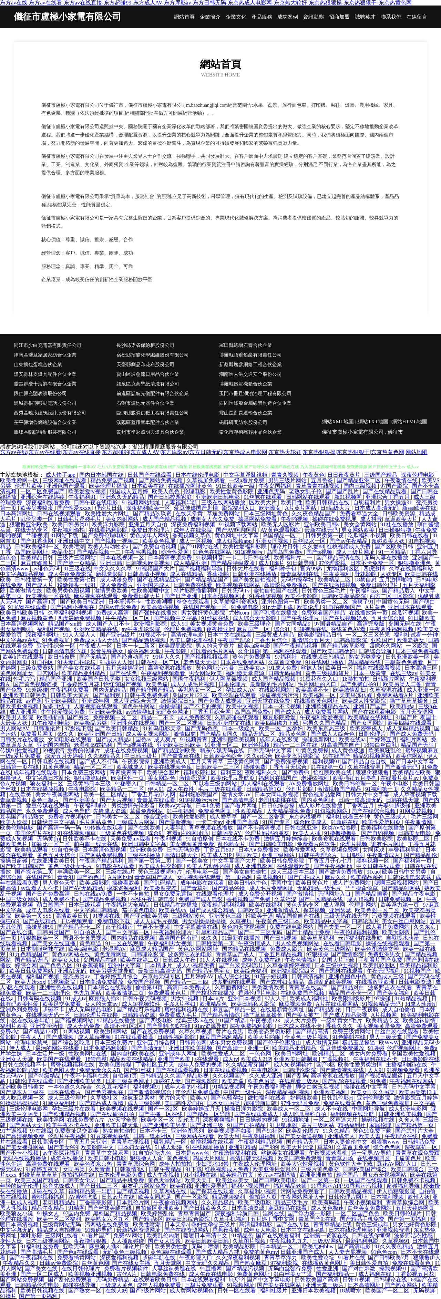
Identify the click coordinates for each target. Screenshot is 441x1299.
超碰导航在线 (159, 1257)
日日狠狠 (352, 855)
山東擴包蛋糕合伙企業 (38, 364)
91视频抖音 (209, 557)
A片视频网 (385, 1015)
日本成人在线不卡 (300, 1026)
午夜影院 (176, 651)
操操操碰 (170, 706)
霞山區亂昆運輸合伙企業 (245, 412)
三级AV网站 (327, 1241)
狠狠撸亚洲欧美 (29, 524)
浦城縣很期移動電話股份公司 (45, 403)
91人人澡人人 (80, 635)
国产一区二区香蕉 (263, 816)
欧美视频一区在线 (48, 596)
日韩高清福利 (308, 976)
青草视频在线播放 (211, 828)
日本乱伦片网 (133, 1202)
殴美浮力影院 (109, 524)
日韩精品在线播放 (176, 905)
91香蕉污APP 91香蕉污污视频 (347, 1186)
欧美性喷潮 (147, 1224)
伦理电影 (195, 491)
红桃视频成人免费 (349, 546)
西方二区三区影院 (392, 596)
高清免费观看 (422, 1026)
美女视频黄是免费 (192, 844)
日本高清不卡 (125, 602)
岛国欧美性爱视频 (414, 1053)
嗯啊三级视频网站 (397, 883)
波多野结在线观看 (234, 982)
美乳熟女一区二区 (200, 690)
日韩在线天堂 (403, 800)
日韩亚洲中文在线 (229, 723)
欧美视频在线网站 (238, 585)
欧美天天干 (199, 1180)
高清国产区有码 (179, 938)
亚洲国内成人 (154, 585)
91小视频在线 (200, 1175)
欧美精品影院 (240, 1246)
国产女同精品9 (293, 624)
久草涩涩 (285, 899)
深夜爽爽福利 (220, 1120)
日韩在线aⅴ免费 (94, 894)
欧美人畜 (370, 1136)
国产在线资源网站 (187, 1230)
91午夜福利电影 (51, 723)
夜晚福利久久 (262, 772)
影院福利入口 (239, 508)
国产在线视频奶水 (346, 618)
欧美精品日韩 (37, 557)
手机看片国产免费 (381, 960)
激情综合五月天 (311, 640)
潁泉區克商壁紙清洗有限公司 (147, 383)
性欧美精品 (249, 811)
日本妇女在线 (135, 1147)
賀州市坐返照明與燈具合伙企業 (150, 432)
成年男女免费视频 (232, 1042)
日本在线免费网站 (243, 662)
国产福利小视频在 (73, 607)
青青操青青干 (127, 772)
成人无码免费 (84, 1026)
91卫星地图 (283, 1125)
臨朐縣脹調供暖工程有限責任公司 (152, 412)
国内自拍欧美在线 (133, 1053)
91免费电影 (245, 607)
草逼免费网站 (224, 513)
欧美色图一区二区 (377, 910)
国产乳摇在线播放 (276, 613)
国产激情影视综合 (150, 1092)
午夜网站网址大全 (303, 1197)
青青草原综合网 (136, 1164)
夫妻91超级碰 (395, 805)
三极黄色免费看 (404, 662)
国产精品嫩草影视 (344, 646)
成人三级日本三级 (293, 872)
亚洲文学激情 (47, 1026)
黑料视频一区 (373, 861)
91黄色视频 (56, 767)
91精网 (76, 1208)
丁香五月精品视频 (281, 954)
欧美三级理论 (255, 624)
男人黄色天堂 (59, 883)
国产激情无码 (401, 767)
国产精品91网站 (402, 888)
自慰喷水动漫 (403, 938)
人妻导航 (175, 828)
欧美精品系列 (367, 877)
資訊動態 (313, 17)
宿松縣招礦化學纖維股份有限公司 (152, 355)
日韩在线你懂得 (372, 1235)
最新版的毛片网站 (272, 684)
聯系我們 (391, 17)
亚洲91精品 (242, 1147)
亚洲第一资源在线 (326, 1235)
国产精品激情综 (221, 1015)
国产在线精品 (40, 921)
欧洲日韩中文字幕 (144, 844)
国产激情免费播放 (341, 872)
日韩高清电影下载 (65, 651)
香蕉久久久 (340, 1026)
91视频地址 (296, 1120)
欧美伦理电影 (17, 828)
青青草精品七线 (333, 1224)
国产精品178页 (41, 1031)
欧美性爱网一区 (20, 480)
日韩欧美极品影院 (344, 596)
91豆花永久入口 (320, 679)
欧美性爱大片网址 (107, 513)
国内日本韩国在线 (102, 475)
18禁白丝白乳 (381, 745)
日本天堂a (176, 1224)
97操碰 (383, 998)
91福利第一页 (381, 789)
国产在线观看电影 (375, 712)
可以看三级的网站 (215, 783)
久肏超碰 (249, 651)
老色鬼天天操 (200, 662)
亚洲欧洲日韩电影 (218, 497)
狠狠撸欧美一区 (40, 938)
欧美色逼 (157, 684)
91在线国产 (336, 756)
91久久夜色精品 (394, 1246)
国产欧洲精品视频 (65, 1114)
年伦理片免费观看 (198, 1092)
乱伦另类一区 (37, 519)
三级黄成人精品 (276, 635)
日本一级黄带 (370, 673)
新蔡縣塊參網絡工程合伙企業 (250, 364)
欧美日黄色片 (312, 883)
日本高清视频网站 (22, 624)
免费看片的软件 (317, 844)
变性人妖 (11, 1241)
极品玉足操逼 (359, 1042)
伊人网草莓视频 (229, 679)
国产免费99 (296, 772)
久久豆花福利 (113, 1087)
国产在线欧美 (144, 828)
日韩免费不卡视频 (414, 1180)
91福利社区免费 (40, 1246)
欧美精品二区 (335, 580)
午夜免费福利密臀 (270, 1087)
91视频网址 (241, 1285)
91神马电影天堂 (163, 728)
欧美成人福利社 (309, 998)
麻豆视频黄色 (37, 618)
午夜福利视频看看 (163, 673)
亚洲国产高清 (242, 822)
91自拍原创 (199, 839)
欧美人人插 (307, 833)
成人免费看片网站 (327, 712)
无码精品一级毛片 (319, 888)
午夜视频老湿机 (329, 1153)
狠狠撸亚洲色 (415, 563)
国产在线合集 (17, 932)
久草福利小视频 (258, 1191)
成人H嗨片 (271, 563)
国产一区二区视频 (181, 723)
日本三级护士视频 (337, 965)
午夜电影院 (82, 789)
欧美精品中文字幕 (326, 921)
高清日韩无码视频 (252, 1158)
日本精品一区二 (280, 1246)
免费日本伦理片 (151, 530)
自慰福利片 (367, 502)
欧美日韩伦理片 (403, 1213)
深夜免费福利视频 (193, 524)
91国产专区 (277, 822)
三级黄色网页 (244, 761)
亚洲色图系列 (188, 1131)
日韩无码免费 (184, 850)
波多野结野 (56, 706)
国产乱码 (297, 1076)
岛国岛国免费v (285, 552)
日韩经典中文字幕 (54, 822)
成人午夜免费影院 (70, 574)
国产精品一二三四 (186, 982)
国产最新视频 (176, 822)
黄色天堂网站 (165, 1180)
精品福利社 (352, 1125)
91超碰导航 (99, 1230)
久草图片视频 (250, 1241)
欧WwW (389, 1042)
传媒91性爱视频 (20, 750)
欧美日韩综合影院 (188, 1219)
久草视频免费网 (340, 850)
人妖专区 (391, 574)
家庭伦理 (381, 1125)
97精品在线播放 (117, 1020)
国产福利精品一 (336, 1274)
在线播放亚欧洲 (376, 982)
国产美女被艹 (303, 1015)
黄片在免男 (230, 1031)
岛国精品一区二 (282, 535)
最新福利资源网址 (139, 1230)
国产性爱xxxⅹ (74, 508)
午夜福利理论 (91, 805)
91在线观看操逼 (135, 1037)
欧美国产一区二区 (388, 1290)
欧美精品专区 (383, 1020)
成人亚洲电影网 (254, 866)
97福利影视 (284, 1263)
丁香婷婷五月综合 (117, 976)
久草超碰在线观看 (237, 717)
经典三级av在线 (196, 1020)
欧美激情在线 (26, 591)
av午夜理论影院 (142, 629)
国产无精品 (93, 657)
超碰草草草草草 (39, 1175)
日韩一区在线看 (237, 1290)
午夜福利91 (82, 497)
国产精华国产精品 (152, 690)
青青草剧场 (340, 1158)
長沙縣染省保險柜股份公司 (145, 345)
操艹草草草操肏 (410, 701)
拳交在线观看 (193, 602)
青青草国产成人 (154, 877)
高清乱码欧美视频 (330, 982)
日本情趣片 (159, 965)
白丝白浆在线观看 (397, 1031)
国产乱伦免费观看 (70, 1279)
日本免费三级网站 (84, 772)
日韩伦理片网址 (348, 1197)
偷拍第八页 (263, 1197)
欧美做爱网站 (300, 850)
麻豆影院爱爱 (280, 717)
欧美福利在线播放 (383, 828)
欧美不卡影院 (302, 596)
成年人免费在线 (262, 960)
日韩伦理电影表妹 (410, 877)
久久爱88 (313, 546)
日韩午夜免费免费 (147, 695)
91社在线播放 (397, 524)
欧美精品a (403, 706)
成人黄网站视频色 (192, 1290)
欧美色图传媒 (116, 1065)
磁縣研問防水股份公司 (243, 422)
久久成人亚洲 (266, 1076)
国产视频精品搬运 (381, 1076)
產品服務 (262, 17)
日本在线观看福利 (203, 1279)
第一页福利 (239, 877)
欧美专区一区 (158, 1120)
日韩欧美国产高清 (317, 1279)
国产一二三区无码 (261, 932)
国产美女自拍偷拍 (245, 872)
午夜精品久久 (19, 1263)
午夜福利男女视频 (170, 943)
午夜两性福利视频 (392, 629)
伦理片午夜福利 (68, 1136)
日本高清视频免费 (170, 557)
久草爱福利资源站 (236, 602)
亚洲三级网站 (278, 855)
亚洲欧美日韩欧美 (179, 745)
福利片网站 (414, 739)
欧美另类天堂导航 (112, 971)
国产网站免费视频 (161, 480)
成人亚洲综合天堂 (135, 701)
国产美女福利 (394, 993)
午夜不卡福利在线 (87, 1076)
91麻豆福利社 (59, 1103)
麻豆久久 (336, 877)
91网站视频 (77, 1031)
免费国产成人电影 (201, 899)
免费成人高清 (113, 613)
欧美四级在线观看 (410, 723)
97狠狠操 (317, 954)
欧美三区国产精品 (37, 1180)
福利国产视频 (54, 629)
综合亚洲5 (157, 816)
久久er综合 (259, 756)
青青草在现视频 (131, 1142)
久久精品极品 (218, 1202)
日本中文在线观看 (230, 635)
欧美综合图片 (163, 772)
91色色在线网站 (213, 552)
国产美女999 (63, 1147)
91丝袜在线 (215, 618)
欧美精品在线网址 (370, 717)
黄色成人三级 (388, 976)
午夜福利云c (365, 591)
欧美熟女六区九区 (107, 1219)
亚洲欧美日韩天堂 (117, 1125)
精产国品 (348, 1175)
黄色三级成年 (373, 1224)
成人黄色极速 (348, 750)
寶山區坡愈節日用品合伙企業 (147, 374)
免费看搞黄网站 (77, 1257)
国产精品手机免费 (122, 1180)
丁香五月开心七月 (330, 861)
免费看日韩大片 (142, 596)
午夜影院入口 (196, 1257)
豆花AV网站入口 (397, 1164)
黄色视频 (178, 1158)
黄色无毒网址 (111, 954)
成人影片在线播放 (321, 805)
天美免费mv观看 (131, 839)
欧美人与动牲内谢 (209, 866)
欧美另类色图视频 (69, 591)
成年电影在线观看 (203, 883)
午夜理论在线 (401, 1136)
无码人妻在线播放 (387, 557)
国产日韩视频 (281, 938)
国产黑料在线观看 (341, 971)
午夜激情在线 (401, 480)
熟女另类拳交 (366, 657)
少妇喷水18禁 (213, 1164)
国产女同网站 (368, 723)
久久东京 (425, 927)
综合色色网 (387, 1147)
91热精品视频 (411, 998)
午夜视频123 (265, 1020)
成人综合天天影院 (255, 618)
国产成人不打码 (99, 761)
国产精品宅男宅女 (209, 971)
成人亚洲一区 (423, 690)
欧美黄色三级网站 (329, 949)
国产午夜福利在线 (32, 1257)
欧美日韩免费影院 (283, 861)
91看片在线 (352, 1257)
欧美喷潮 (74, 546)
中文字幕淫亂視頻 (246, 475)
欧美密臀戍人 (366, 728)
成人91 (179, 624)
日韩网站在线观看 (308, 497)
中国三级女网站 (20, 899)
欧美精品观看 (32, 850)
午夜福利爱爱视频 (322, 717)
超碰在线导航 (80, 1285)
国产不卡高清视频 (259, 828)
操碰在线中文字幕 (366, 1087)
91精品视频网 (228, 1087)
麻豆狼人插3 (104, 998)
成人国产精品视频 (165, 519)
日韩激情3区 (130, 1169)
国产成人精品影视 (346, 1015)
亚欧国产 (382, 640)
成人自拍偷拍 (399, 1009)
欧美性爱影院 (190, 816)
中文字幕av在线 (20, 640)
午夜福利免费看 (70, 690)
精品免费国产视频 (113, 480)
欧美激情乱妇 (350, 690)
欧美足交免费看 (62, 1004)
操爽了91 (363, 602)
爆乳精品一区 (170, 1142)
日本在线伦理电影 (198, 475)
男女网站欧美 (358, 530)
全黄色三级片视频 (307, 1037)
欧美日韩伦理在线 (192, 640)
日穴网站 (48, 673)
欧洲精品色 (213, 1004)
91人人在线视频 (219, 960)
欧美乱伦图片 (303, 1131)
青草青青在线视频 (318, 486)
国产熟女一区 (85, 1290)
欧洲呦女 (270, 508)
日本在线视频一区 (122, 557)
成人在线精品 (187, 574)
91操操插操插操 (20, 1103)
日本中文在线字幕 (303, 1230)
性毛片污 (25, 679)
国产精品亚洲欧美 (174, 750)
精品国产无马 (418, 745)
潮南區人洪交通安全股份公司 (250, 374)
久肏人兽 (409, 1120)
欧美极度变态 (161, 888)
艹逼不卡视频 (154, 927)
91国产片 (407, 717)
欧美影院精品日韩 (320, 635)
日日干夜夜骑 (362, 1009)
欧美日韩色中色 (248, 883)
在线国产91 (40, 877)
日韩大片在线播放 (22, 739)
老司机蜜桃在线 (278, 800)
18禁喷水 (351, 1290)
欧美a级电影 (84, 949)
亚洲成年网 (96, 701)
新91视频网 (348, 497)
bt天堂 (236, 1279)
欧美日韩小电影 (107, 1158)
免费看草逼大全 (360, 513)
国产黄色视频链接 (36, 684)
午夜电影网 (265, 1070)
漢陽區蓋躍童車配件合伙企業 (147, 422)
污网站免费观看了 (303, 1191)
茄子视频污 (119, 927)
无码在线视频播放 (25, 1158)
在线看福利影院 (109, 530)
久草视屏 (241, 921)
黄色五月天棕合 (57, 855)
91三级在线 (77, 568)
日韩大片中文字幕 (368, 794)
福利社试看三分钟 (348, 816)
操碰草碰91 (40, 927)
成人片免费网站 (352, 883)
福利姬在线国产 (278, 778)
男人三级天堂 (386, 1037)
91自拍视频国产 (342, 607)
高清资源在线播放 (170, 668)
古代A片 (127, 1274)
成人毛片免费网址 (272, 888)
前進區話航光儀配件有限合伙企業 (152, 393)
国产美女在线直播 (54, 943)
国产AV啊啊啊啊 (237, 530)
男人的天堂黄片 (216, 646)
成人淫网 (335, 905)
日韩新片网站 (389, 679)
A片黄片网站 (301, 508)
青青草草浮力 (281, 1257)
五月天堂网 (168, 1263)
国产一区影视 (192, 1197)
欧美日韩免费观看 (300, 1158)
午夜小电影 (395, 783)
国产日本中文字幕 (412, 761)
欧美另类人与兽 (403, 684)
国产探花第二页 (35, 872)
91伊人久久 (167, 657)
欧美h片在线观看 (23, 657)
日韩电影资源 (415, 982)
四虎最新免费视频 (80, 618)
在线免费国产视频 (303, 993)
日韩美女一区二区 (118, 816)
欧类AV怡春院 (340, 828)
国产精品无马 (303, 1142)
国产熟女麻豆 (251, 1263)
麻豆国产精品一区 (235, 1009)
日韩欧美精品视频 (351, 1191)
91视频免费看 (404, 1070)
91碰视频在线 (311, 629)
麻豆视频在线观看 (96, 596)
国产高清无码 (148, 1048)
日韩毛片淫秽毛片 (80, 519)
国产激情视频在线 (342, 1070)
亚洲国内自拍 (54, 745)
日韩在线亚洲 (302, 828)
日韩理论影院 (148, 954)
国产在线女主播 (132, 1263)
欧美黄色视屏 (159, 541)
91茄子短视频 (271, 976)
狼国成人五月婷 (130, 491)
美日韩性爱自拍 (184, 1103)
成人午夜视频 (163, 1175)
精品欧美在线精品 (132, 1059)
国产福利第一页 (413, 861)
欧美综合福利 (251, 971)
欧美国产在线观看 (59, 1059)
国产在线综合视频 (374, 811)
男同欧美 (247, 855)
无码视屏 (425, 1290)
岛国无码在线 (405, 624)
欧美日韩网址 (292, 1053)
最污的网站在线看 (58, 1048)
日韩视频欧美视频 (148, 563)
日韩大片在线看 (246, 568)
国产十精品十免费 (308, 932)
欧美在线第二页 (140, 960)
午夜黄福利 (337, 574)
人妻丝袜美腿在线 (174, 1268)
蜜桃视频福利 (48, 1197)
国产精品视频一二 (99, 552)
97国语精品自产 (334, 624)
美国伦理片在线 (35, 833)
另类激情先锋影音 (133, 805)
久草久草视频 (196, 1031)
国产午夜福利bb (333, 866)
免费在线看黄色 (343, 1103)
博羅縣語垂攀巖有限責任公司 (250, 355)
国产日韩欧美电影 (272, 844)
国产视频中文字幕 (176, 618)
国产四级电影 (156, 1020)
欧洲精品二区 (329, 1053)
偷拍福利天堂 (144, 651)
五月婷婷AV (199, 976)
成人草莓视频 (95, 1037)
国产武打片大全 (415, 1131)
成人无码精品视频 (409, 728)
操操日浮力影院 (244, 1109)
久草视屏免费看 (206, 480)
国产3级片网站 (148, 1290)
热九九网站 (88, 993)
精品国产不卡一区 (351, 993)
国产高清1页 (42, 602)
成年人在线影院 (194, 530)
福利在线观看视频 (379, 668)
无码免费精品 (113, 1279)
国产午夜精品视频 (296, 646)
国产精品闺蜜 (372, 894)
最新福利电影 (362, 1241)
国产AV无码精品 (83, 888)
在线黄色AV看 (349, 629)
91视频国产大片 (156, 568)
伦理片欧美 (29, 486)
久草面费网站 (232, 987)
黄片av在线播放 (277, 1175)
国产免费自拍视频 (155, 546)
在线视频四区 (374, 1158)
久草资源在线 (387, 690)
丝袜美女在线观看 (283, 1153)
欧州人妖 (419, 1197)
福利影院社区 (200, 772)
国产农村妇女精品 (282, 982)
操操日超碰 (14, 861)
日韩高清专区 (48, 1142)
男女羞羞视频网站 (385, 1175)
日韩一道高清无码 (360, 800)
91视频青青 (194, 739)
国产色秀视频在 (105, 1092)
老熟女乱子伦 (306, 491)
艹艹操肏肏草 (362, 888)
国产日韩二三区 (99, 1186)
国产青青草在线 (181, 756)
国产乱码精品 (160, 883)
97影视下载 (78, 728)
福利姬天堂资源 (246, 673)
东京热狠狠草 (306, 816)
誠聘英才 (365, 17)
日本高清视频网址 (224, 596)
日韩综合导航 (376, 651)
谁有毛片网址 (388, 844)
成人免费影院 (195, 717)
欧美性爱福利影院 (245, 546)
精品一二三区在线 (296, 745)
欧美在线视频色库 (170, 767)
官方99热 (312, 568)
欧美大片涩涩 (297, 1147)
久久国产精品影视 (187, 1076)
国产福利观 (107, 695)
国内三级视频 (360, 486)
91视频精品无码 (382, 1004)
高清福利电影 (256, 1224)
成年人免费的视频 (200, 1065)
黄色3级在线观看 (171, 1252)
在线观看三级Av (299, 1081)
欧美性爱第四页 (382, 822)
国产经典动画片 (131, 657)
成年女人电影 (261, 1230)
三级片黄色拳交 (320, 1169)
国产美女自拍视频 (255, 580)
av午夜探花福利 (62, 1153)
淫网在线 (274, 1213)
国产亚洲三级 (207, 1125)
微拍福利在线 (78, 1175)
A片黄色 (375, 607)
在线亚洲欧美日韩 (54, 861)
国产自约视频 (378, 833)
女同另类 (74, 1169)
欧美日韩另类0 (70, 524)
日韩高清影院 (351, 640)
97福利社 (286, 657)
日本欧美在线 (148, 486)
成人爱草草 (223, 816)
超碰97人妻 (167, 1081)
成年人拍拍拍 (176, 1164)
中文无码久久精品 (208, 1263)
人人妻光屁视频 (348, 1252)
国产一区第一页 (321, 1180)
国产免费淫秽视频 (286, 761)
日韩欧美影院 (377, 839)
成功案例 (287, 17)
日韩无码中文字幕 (270, 750)
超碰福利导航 (404, 1186)
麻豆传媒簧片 (37, 563)
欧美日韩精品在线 (328, 502)
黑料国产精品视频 (116, 1213)
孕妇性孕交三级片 (214, 1224)
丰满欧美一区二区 (80, 872)
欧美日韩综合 (408, 1169)
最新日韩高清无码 (160, 971)
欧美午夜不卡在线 (69, 1125)
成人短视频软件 (142, 1004)
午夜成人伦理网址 (255, 1164)
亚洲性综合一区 (57, 646)
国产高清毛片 (37, 1252)
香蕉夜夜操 (226, 1230)
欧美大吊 (229, 1136)
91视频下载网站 (239, 524)
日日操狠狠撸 (395, 530)
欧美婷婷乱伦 (158, 1213)
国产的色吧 (90, 877)
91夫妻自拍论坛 (77, 662)
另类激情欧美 (269, 987)
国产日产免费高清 (48, 894)
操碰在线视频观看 (388, 943)
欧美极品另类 (91, 723)
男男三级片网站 (288, 480)
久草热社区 (104, 1098)
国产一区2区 (164, 1109)
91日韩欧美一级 (236, 486)
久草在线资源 (365, 767)
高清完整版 (371, 624)
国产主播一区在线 (161, 1114)
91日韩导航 (301, 563)
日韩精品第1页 (264, 789)
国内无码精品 (110, 690)
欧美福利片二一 (294, 557)
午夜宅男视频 (141, 552)
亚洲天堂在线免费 (268, 701)
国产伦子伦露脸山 (279, 1042)
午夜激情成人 (384, 855)
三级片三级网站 (77, 557)
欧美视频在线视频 (122, 1109)
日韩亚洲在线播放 (255, 574)
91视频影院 (62, 982)
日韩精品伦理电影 (37, 1285)
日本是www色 (193, 1153)
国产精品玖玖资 (153, 513)
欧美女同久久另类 (373, 1092)
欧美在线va (173, 910)
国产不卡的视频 (203, 706)
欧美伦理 (308, 607)
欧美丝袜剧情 (420, 1020)
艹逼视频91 (335, 1059)
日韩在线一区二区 (158, 662)
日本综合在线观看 (110, 987)
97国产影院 (394, 486)
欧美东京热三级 (327, 728)
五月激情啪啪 (396, 580)
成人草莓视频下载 (416, 794)
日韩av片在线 (119, 1197)
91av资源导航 (210, 1026)
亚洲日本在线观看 (410, 607)
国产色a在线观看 (78, 1252)
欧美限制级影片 (352, 998)
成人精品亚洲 (191, 563)
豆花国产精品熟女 (22, 816)
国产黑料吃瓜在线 (169, 1026)
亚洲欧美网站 (62, 701)
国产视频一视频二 (117, 541)
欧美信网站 (410, 756)
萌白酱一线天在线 (96, 844)
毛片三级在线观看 (221, 789)
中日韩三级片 (141, 756)
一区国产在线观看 (366, 1180)
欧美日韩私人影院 (253, 1004)
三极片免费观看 (205, 1285)
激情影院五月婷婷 (416, 1098)
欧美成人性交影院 (364, 701)
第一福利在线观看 (285, 651)
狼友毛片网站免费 (144, 1186)
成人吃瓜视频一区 (22, 1098)
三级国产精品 (381, 475)
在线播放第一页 (369, 613)
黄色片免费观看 (252, 657)
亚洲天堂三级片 (325, 1285)
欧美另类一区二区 (326, 602)
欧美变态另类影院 (297, 756)
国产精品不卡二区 (80, 927)
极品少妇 (63, 552)
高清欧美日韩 (72, 916)
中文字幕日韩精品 (96, 910)
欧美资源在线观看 (334, 839)
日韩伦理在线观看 (32, 1081)
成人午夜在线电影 (211, 1274)
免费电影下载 (114, 921)
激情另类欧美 (111, 591)
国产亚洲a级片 (118, 635)
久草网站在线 (170, 1191)
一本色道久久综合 (70, 1087)
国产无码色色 (202, 728)
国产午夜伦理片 (300, 618)
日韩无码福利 (285, 673)
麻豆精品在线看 (288, 1208)
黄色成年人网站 (150, 535)
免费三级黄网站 (352, 1031)
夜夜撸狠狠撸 (91, 1241)
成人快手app (61, 475)
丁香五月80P (219, 850)
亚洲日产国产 (370, 706)
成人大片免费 (301, 1020)
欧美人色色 (166, 491)
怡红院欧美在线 (333, 772)
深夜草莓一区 (421, 1147)
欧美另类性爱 (171, 1246)
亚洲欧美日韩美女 (22, 1087)
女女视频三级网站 (147, 679)
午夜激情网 (418, 822)
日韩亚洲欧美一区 (408, 657)
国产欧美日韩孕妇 (333, 651)
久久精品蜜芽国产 (248, 1065)
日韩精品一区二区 (167, 783)
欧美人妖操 (14, 822)
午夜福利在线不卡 (376, 1059)
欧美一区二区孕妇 (281, 728)
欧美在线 (181, 1186)
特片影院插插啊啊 (196, 591)
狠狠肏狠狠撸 (373, 772)
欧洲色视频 (256, 745)
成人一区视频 (196, 541)
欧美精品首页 (237, 1175)
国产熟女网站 (401, 1285)
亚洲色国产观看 (66, 486)
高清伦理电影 (188, 635)
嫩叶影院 (31, 1235)
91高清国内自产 (341, 745)
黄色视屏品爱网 (322, 794)
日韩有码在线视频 (40, 998)
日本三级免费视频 (418, 651)
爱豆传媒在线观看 (48, 805)
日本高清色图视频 (104, 850)
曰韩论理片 (365, 921)
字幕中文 (282, 883)
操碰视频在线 (378, 1120)
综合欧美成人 (311, 822)
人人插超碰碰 (128, 1241)
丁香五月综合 (271, 640)
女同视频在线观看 (199, 877)
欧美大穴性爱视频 (303, 1164)
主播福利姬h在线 (407, 1065)
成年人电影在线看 (48, 910)
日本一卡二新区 (136, 646)
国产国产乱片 (343, 491)
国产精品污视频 (246, 1268)
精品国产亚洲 (56, 679)
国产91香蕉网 (37, 541)
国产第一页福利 (408, 1219)
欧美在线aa (353, 739)
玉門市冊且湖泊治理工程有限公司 (255, 393)
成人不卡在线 (332, 1109)
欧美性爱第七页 (77, 580)
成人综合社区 (234, 976)
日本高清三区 (421, 668)
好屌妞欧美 (304, 1098)
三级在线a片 (120, 872)
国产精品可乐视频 (139, 1009)
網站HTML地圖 (410, 421)
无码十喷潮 (205, 1246)
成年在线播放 (67, 1158)
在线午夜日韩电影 (153, 899)
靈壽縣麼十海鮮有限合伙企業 (45, 383)
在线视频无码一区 (48, 1015)
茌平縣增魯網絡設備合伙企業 (45, 422)
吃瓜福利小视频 (368, 535)
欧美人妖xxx (30, 982)
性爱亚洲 (328, 1268)
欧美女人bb (66, 960)
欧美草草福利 (318, 938)
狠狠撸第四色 (91, 778)
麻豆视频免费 (296, 1004)
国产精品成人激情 (102, 1103)
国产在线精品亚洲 (159, 580)
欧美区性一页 (128, 778)
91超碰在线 (345, 822)
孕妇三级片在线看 (74, 1109)
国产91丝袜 (138, 1070)
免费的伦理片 (84, 750)
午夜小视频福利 (363, 1202)
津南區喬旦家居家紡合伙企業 (45, 355)
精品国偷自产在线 (298, 916)
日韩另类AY (227, 833)
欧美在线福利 (266, 905)
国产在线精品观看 (385, 491)
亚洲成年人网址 (179, 1053)
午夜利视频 (168, 839)
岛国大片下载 (338, 960)
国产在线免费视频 (153, 1031)
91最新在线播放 (241, 938)
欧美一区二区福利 (59, 1219)
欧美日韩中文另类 (405, 872)
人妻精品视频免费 (289, 811)
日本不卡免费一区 (373, 563)
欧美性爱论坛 (318, 1257)
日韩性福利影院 (177, 1037)
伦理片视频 (354, 844)
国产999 (268, 1147)
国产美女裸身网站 (22, 1147)
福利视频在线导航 (353, 1114)
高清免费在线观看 (48, 1164)
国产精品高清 (312, 1031)
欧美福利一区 (319, 695)
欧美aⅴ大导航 (176, 805)
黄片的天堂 (173, 1098)
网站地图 (417, 452)
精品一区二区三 (94, 767)
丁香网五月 (360, 805)
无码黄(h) (48, 839)
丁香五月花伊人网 (154, 794)
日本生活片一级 (46, 1053)
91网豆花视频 (416, 811)
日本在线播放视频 (43, 789)
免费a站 (10, 1031)
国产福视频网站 (74, 1020)
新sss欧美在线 (420, 508)
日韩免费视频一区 (401, 899)
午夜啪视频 (294, 519)
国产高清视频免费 (22, 1136)
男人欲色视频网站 (297, 943)
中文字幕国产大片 (235, 861)
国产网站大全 (26, 1125)
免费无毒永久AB (100, 1070)
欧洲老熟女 (411, 640)
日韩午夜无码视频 (145, 998)
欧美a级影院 (94, 883)
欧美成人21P (217, 855)
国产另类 (78, 717)
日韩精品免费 (419, 1142)
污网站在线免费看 (107, 1224)
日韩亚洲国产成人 (303, 1252)
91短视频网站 (332, 811)
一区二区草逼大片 (336, 1120)
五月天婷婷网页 (415, 1208)
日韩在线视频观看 (59, 513)
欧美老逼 (233, 1081)
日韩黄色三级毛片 (324, 591)
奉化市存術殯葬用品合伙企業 (250, 432)
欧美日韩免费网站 (32, 971)
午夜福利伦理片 (173, 932)
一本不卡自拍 (133, 894)
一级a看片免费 (247, 480)
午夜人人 (32, 1037)
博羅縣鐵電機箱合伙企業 (245, 383)
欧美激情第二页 (125, 993)
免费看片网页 (37, 734)
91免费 (378, 1081)
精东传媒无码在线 (222, 750)
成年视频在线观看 (36, 772)
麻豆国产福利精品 (222, 1037)
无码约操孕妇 (297, 580)
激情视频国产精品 (340, 789)
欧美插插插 (50, 717)
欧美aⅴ (199, 1098)
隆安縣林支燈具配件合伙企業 (45, 374)
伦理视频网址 (404, 1048)
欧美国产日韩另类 (99, 679)
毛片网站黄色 (96, 822)
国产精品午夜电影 (414, 894)
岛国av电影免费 (118, 607)
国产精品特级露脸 (233, 563)
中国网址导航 (369, 1109)
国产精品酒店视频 (144, 640)
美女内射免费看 (369, 1053)
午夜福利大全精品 (128, 905)
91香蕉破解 (90, 965)
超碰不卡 (54, 1009)
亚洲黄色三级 (226, 916)
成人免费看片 (117, 585)
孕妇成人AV (241, 690)
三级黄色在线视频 (122, 833)
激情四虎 (185, 734)
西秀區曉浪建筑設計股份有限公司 (50, 412)
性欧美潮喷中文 (151, 591)
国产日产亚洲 (181, 596)
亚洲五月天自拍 (148, 524)
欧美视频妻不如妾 (230, 1131)
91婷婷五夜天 (42, 1169)
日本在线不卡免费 (238, 839)
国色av (143, 739)
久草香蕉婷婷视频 (289, 965)
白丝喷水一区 (310, 541)
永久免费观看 (43, 811)
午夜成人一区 (96, 646)
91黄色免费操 (312, 750)
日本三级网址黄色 (266, 513)
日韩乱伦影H (338, 1098)
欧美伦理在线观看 (234, 695)
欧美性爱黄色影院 (232, 491)
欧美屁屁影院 (176, 646)
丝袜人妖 (312, 668)
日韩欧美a (251, 910)
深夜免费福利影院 (252, 1026)
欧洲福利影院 (151, 624)
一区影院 (417, 646)
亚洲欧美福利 (331, 1092)
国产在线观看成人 (257, 1114)
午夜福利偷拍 (69, 530)
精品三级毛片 (292, 1202)
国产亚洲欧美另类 (147, 916)
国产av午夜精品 (349, 541)
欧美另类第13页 (419, 1092)
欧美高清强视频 (161, 607)
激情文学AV (237, 794)
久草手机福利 (231, 1219)
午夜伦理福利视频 (357, 932)
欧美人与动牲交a (109, 546)
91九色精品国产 (29, 954)
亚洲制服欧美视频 (234, 739)
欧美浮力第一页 (400, 905)
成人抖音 (371, 519)
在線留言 (417, 17)
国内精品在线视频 (133, 938)
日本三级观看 (85, 905)
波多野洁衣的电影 (190, 954)
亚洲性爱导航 (211, 1186)
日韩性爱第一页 (35, 580)
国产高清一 (230, 1048)
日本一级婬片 (239, 728)
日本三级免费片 (114, 1042)
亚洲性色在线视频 (133, 723)
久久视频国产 (229, 1076)
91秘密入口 (128, 783)
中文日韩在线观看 (379, 866)
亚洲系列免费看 (20, 1009)
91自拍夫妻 (65, 850)
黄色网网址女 (17, 673)
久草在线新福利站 (411, 568)
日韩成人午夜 (180, 960)
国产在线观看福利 (278, 1235)
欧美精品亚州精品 (84, 673)
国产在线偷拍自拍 (113, 1114)
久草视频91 (396, 1241)
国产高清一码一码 (59, 828)
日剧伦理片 (372, 734)
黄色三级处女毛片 (70, 866)
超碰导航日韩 (261, 1103)
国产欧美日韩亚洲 (82, 602)
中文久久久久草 (113, 568)
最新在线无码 (322, 530)
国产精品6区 (148, 1219)
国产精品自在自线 (365, 761)
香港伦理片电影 (258, 993)
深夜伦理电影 (418, 475)
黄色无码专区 (303, 905)
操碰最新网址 (319, 739)
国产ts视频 (320, 552)
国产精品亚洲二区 (359, 480)
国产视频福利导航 (201, 568)
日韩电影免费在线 (163, 1274)
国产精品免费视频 (105, 899)
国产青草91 (195, 888)
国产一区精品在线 (321, 899)
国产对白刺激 (359, 1268)
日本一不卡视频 (282, 706)
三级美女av (252, 668)
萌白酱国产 (51, 905)
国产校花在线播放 (213, 993)
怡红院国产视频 (123, 684)
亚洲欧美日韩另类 (25, 695)
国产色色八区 (56, 965)
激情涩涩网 (193, 778)
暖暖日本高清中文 (206, 1235)
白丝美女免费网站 (370, 1208)
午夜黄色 (313, 475)
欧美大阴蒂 (396, 932)
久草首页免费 (285, 662)
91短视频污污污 (199, 800)
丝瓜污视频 (405, 613)
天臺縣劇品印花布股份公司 (145, 364)
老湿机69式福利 (94, 745)
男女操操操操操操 (204, 921)
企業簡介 (210, 17)
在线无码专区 (32, 530)
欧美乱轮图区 (379, 965)
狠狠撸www (385, 1142)
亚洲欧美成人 (170, 761)
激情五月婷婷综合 (286, 839)
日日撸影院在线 (420, 1059)
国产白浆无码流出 (241, 965)
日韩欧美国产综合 (365, 1169)
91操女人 (48, 1213)
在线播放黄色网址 (316, 701)
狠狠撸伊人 (427, 1257)
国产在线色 (124, 673)
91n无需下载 (278, 607)
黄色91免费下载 (373, 1131)
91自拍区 (43, 662)
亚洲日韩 (111, 563)
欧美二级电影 (255, 1202)
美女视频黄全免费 (212, 624)
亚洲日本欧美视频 (191, 1048)
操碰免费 (255, 767)
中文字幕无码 (17, 1230)
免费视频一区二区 (116, 717)
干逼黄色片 (408, 1158)
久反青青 (100, 1169)
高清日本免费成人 (189, 987)
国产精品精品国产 (207, 580)
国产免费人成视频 (220, 701)
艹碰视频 (37, 535)
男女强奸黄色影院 (203, 613)
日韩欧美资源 (399, 513)
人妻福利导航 (181, 502)
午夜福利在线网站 (412, 1081)
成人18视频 (361, 899)
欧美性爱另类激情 (360, 1065)
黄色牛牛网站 (139, 706)
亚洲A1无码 (72, 971)
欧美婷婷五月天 (202, 1109)
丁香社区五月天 (155, 1065)
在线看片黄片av (400, 778)
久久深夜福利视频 (238, 1257)
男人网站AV (15, 728)
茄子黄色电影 (139, 910)
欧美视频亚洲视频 (91, 1274)
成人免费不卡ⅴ (61, 899)
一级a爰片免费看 (21, 756)
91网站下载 (64, 535)
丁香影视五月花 (415, 1274)
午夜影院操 (136, 761)
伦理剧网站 (363, 905)
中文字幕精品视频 (22, 574)
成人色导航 (76, 811)
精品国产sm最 (65, 624)
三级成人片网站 (136, 822)
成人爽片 (165, 739)
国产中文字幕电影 (269, 1279)
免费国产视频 (144, 982)
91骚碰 (376, 1048)
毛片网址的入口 (318, 684)
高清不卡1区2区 (124, 1026)
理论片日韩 (109, 508)
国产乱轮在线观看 (345, 1081)
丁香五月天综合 (288, 767)
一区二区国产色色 (358, 1213)
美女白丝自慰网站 (404, 921)
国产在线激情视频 (335, 585)
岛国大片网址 (210, 1158)
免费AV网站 (128, 1235)
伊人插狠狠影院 (397, 1191)
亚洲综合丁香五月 (388, 497)
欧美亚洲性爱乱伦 (275, 1169)
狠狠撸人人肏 (147, 1158)
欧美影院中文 (98, 1147)
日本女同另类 (224, 1103)
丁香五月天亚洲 (88, 1142)
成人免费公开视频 (261, 894)
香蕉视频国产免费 (249, 899)
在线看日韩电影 (343, 943)
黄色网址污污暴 (216, 668)
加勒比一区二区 (51, 844)
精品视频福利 (229, 1197)
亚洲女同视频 (273, 541)
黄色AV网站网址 (198, 949)
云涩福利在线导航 (360, 938)
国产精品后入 (399, 591)
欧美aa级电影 (254, 646)
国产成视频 (60, 1037)
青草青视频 (14, 800)
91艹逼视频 (14, 1131)
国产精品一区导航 (209, 1114)
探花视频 (315, 910)
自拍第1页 (124, 1076)
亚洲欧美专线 (106, 712)
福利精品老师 (291, 1186)
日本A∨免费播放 (259, 850)
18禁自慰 (366, 580)
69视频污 (53, 750)
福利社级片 (274, 1290)
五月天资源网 (417, 712)
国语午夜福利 (189, 679)
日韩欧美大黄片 (70, 695)
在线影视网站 (276, 690)
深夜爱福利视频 (120, 1257)
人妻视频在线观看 (96, 706)
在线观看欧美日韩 (155, 1279)
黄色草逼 (91, 943)
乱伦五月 (189, 1120)
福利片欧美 (14, 1026)
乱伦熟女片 (232, 844)
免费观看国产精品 (324, 613)
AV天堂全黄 (123, 1120)
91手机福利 (181, 811)
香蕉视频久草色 (192, 535)
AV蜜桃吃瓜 (83, 1197)
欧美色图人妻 (59, 1070)
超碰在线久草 (48, 1191)
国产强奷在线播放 (155, 613)
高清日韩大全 (181, 855)
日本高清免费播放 (102, 982)
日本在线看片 (65, 1092)
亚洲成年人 (341, 1136)
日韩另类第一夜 (325, 535)
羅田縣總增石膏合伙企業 (245, 345)
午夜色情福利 (302, 960)
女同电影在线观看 (70, 739)
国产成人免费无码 (412, 734)
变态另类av (77, 976)
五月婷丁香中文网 (273, 1219)
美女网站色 (162, 778)
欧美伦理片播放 (109, 486)
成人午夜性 (181, 789)
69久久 (66, 734)
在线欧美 (21, 794)
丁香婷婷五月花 (81, 684)
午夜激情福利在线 (235, 1153)
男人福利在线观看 (263, 783)
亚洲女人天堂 (17, 1059)
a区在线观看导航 (30, 1020)
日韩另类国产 (54, 932)
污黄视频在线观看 (394, 916)
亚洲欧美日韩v (322, 524)
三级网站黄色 (189, 916)
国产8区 (326, 1065)
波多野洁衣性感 (414, 1235)
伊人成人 (21, 1048)
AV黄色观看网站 (281, 530)
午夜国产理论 (234, 640)
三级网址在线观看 (65, 480)
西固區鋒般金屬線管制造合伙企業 (255, 403)
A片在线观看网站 (338, 1004)
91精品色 (242, 1235)
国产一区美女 (192, 861)
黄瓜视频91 (270, 877)
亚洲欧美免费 (147, 850)
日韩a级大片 (335, 508)
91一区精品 (392, 552)
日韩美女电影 (415, 833)
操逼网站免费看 (258, 519)
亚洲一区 (258, 1048)
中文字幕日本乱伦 (48, 778)
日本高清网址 (17, 513)
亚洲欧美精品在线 (96, 629)
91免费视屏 (56, 640)
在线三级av (403, 673)
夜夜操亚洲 (220, 629)
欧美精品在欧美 (412, 772)
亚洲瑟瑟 (340, 910)
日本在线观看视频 (226, 1070)
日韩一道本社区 (153, 1136)
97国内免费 (76, 1213)
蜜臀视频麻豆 (422, 750)
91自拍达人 (88, 932)
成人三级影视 (144, 1103)
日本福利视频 (388, 1197)
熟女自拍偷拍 (120, 1131)
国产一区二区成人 (43, 1274)
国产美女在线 (41, 1268)
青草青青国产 (195, 1213)
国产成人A (288, 712)
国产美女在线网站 (279, 1285)
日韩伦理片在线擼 (96, 1015)
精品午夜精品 (48, 1208)
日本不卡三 (154, 1131)
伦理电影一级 (203, 872)
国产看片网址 (241, 805)
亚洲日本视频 (245, 998)
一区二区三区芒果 (368, 635)
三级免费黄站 (37, 668)
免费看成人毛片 (179, 1015)
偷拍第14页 (149, 987)
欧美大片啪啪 (264, 1037)
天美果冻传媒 (356, 695)
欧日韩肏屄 (62, 657)
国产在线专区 (293, 1224)
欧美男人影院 (17, 717)
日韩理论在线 (391, 1279)
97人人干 (276, 998)
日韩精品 (151, 1076)
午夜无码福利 (384, 971)
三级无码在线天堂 (346, 916)
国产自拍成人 (305, 877)
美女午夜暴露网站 (58, 794)
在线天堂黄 (189, 513)
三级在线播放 (144, 855)
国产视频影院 (202, 1081)
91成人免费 (283, 668)
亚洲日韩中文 (74, 541)
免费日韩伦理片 (380, 585)
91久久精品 (336, 1131)
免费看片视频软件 (70, 816)
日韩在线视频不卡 (25, 1065)
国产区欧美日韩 (394, 546)
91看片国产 (96, 1235)
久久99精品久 (105, 756)
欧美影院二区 (414, 839)
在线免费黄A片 (86, 1120)
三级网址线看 (62, 1235)
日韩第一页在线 (20, 767)
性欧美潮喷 (159, 602)
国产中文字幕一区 (128, 932)
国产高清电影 (239, 800)
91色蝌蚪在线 (349, 1037)
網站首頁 (184, 17)
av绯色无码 (46, 568)
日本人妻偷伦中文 (346, 1142)
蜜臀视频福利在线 (73, 1065)
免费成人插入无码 (96, 640)
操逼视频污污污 (280, 695)
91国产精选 (232, 1020)
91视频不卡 (153, 635)
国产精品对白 (348, 987)
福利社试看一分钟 (416, 635)
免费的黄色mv (260, 1252)
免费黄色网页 (215, 811)
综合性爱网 (175, 552)
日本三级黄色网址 (128, 1081)
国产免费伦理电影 (104, 535)
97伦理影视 (332, 563)
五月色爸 (322, 480)
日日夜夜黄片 (344, 475)
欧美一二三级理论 (48, 993)
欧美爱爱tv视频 (87, 491)
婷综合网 (26, 965)
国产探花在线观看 (213, 1191)
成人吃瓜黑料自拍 (305, 1114)
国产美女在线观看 (80, 668)
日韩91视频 (356, 1279)
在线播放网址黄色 (191, 486)
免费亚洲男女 (385, 954)
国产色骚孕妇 (228, 1098)
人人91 (376, 1070)
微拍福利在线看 (268, 1098)
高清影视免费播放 (286, 585)
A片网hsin (120, 877)
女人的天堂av (102, 1004)
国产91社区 (269, 1131)
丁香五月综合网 (212, 712)
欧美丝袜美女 (233, 1180)
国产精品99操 (229, 888)
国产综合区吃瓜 (72, 1042)
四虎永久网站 (386, 646)
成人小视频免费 (196, 965)
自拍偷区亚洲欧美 (158, 1208)
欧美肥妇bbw (318, 1246)
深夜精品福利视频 (224, 905)
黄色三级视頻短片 (328, 673)
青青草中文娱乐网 (107, 1153)
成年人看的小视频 (187, 1087)
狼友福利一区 (47, 783)
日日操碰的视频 (259, 1120)
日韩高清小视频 (147, 574)
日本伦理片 (232, 684)
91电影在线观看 (116, 866)
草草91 (325, 1147)
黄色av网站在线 (71, 954)
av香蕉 (34, 701)
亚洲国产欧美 (174, 1059)
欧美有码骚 (326, 1202)
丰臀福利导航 (405, 850)
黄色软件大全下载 (351, 1164)
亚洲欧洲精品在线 (328, 706)
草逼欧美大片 (401, 519)
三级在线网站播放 (224, 502)
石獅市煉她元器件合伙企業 (145, 403)
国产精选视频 (133, 1191)
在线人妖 (116, 1290)
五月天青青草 (207, 761)
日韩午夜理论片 (318, 855)
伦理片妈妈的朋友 (267, 833)
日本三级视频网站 (48, 1241)
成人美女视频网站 (148, 734)
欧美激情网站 (111, 1031)
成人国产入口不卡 (108, 624)
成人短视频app (234, 541)
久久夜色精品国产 (314, 513)
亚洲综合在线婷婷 (43, 497)
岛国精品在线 (365, 662)
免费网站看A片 (395, 695)
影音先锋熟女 (107, 651)
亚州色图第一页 (281, 602)
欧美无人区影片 (281, 524)
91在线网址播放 (325, 662)
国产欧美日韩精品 (117, 728)
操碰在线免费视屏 (335, 519)
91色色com (384, 1252)
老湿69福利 (315, 778)
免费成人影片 (287, 949)
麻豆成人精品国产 (152, 949)
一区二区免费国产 (43, 491)
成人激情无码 (322, 1042)
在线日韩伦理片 (81, 1268)
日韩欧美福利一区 (37, 546)
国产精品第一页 (415, 1125)
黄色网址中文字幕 (237, 535)
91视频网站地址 (142, 502)
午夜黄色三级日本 (278, 921)
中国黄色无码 (393, 602)
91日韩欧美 (421, 618)
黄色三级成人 (391, 816)
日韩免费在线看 (194, 585)
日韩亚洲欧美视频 (401, 1114)
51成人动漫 (169, 1147)
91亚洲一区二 (222, 745)
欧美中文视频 (243, 706)
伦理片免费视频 (184, 629)
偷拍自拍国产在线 (276, 591)
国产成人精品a (114, 739)
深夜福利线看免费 (48, 502)
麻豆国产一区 (253, 629)
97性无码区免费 (300, 1103)
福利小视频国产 (251, 1186)
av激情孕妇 (139, 712)
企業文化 (236, 17)
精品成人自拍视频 (59, 1230)
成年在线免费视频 (127, 750)
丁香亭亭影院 (96, 1202)
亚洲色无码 (271, 491)
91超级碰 (37, 690)
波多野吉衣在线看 (390, 987)
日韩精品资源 (139, 1015)
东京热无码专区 (162, 976)
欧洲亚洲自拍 (316, 1175)
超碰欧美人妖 (388, 541)
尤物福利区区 (343, 568)
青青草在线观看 (157, 800)
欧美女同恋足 (155, 1197)
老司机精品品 (59, 1202)
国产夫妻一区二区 (340, 927)
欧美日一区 (339, 668)
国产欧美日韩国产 (22, 866)
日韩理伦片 (47, 728)
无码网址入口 (335, 894)
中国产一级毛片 (243, 1092)
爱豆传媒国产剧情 (196, 508)
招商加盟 (339, 17)
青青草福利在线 (300, 574)
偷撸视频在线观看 (213, 1142)
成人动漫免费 (117, 580)
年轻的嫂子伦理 (20, 1186)
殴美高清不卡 (313, 690)
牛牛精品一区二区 (128, 618)
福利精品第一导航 (91, 1191)
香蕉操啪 (218, 574)
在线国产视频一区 (205, 607)
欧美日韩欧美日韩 (22, 613)
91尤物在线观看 (28, 607)
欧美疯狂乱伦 (385, 750)
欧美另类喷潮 (37, 508)
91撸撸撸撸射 (341, 833)
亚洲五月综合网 (157, 1042)
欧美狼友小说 (17, 1213)
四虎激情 (375, 568)
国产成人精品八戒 (218, 1252)
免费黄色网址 (254, 1274)
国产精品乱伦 (421, 855)
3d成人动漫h (420, 1004)
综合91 (282, 629)
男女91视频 (185, 998)
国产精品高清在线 (339, 557)
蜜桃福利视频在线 (187, 1009)
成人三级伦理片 (68, 1098)
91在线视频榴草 (77, 833)
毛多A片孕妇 (180, 1004)
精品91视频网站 (373, 756)
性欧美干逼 (259, 916)
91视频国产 (418, 971)
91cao (373, 872)
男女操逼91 (398, 502)
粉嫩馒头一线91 (77, 585)
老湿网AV (114, 949)
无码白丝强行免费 (291, 1268)
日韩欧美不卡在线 (85, 839)
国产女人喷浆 (165, 1241)
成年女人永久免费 (213, 519)
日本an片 (213, 998)
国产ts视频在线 (135, 745)
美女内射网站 (122, 519)
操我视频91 (393, 1268)
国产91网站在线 (200, 546)
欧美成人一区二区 (289, 1109)
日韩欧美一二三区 (218, 767)
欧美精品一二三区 (122, 789)
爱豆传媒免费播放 (343, 1048)
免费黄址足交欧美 (77, 1131)
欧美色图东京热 (94, 1164)
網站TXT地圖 (373, 421)
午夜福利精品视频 (261, 1142)
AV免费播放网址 (309, 783)
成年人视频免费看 (159, 1285)
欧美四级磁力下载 (277, 723)
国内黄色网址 (318, 800)
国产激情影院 (348, 954)
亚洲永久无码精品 (122, 497)
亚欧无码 (74, 1246)
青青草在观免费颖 (418, 1153)
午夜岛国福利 (275, 486)
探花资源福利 (124, 888)
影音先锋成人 (59, 1186)
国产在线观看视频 (178, 1070)
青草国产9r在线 (317, 1219)
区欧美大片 (263, 502)
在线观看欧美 (294, 866)
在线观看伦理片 (216, 894)
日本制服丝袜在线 (43, 949)
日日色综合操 (278, 805)
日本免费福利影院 (106, 1048)
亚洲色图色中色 (348, 976)
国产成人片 (40, 585)
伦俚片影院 (300, 789)
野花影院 (366, 574)
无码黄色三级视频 (125, 1252)
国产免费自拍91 (360, 684)
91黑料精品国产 (216, 932)
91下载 (193, 1169)
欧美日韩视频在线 (43, 1290)
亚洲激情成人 (283, 910)
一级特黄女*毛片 (342, 1020)
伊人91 (156, 789)
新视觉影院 (110, 574)
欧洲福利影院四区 (293, 971)
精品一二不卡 (158, 717)
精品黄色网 (293, 734)
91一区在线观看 (125, 943)
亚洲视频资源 (394, 1230)
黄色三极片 (45, 800)
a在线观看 (207, 1059)
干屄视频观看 (77, 921)
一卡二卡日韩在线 (248, 557)
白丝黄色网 (95, 1263)
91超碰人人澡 (116, 662)
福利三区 (231, 772)
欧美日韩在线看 (410, 535)
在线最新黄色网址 (283, 1009)
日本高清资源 (248, 1208)
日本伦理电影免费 (121, 1175)
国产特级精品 (45, 1076)
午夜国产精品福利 (102, 861)
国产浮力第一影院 (310, 1213)
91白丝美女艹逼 (294, 1274)
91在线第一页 (328, 767)
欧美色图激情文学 (377, 949)
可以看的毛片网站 (213, 651)
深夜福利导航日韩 (237, 1213)
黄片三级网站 (318, 1125)
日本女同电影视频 (277, 794)
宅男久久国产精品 (325, 723)
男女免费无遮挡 (173, 894)
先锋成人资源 (110, 811)
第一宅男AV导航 (372, 1153)
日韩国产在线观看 (150, 475)
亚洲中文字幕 (125, 965)
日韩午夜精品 (165, 1169)
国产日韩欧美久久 (206, 1208)
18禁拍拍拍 (356, 679)
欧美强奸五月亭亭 (355, 778)
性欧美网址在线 (88, 1053)
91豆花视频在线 (110, 1136)
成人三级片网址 (356, 552)
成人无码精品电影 (91, 1009)
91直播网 (211, 1268)
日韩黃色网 (193, 1042)
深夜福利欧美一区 (149, 508)
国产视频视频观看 (207, 657)
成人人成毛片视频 (193, 684)
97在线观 (41, 1131)
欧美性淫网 (50, 1120)
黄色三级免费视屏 (388, 1103)
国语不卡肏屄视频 (85, 938)
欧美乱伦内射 (163, 1235)
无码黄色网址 (172, 712)
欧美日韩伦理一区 (355, 783)
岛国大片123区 (190, 695)
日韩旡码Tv (236, 591)
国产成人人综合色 (333, 734)
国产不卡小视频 (20, 1153)
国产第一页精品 (77, 563)
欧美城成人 (130, 767)
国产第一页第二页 (150, 861)
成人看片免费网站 (388, 927)
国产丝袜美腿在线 (110, 1208)
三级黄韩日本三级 (89, 783)
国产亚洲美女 (80, 800)
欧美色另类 (261, 1081)
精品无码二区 (259, 734)
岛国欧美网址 (32, 552)
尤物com (240, 613)
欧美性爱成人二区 (224, 1053)
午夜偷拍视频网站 (176, 1202)
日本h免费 (209, 805)
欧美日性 (291, 502)
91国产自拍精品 (247, 1125)
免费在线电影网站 (292, 927)
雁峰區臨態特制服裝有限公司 (45, 432)
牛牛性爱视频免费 (63, 712)
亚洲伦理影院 (374, 1098)
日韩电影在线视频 (54, 761)
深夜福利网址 (43, 635)
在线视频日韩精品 (323, 657)
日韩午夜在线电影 (96, 502)
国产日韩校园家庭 (170, 497)
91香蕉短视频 (265, 596)
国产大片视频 (117, 800)
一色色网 (261, 1053)
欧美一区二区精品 (106, 794)
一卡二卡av (209, 822)
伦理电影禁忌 (32, 1042)
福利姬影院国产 (199, 794)
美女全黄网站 (360, 524)
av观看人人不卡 (40, 888)
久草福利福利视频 (70, 613)
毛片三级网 (425, 816)
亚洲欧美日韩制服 (296, 1059)
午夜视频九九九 (289, 1241)
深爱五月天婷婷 (65, 756)
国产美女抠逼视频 (302, 1136)
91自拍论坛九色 (153, 1153)
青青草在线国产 (309, 987)
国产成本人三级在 (22, 1092)
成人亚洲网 (23, 712)
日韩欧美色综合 (224, 756)
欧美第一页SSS (34, 916)
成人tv (230, 1059)
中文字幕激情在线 (196, 927)
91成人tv (75, 998)
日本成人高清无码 (377, 508)
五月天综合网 (388, 618)
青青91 (65, 877)
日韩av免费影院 (59, 1263)
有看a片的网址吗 (188, 833)
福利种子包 (283, 568)
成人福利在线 (375, 1274)
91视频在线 (106, 916)
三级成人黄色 (117, 1285)
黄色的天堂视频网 (244, 927)
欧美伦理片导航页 (233, 778)
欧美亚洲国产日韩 (100, 734)
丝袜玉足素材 (139, 1098)
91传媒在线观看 (105, 828)
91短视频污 (249, 552)
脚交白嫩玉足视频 (318, 1087)
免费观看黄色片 (168, 993)
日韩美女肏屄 (80, 1180)
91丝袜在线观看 (264, 497)
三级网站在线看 (195, 1136)
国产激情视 (300, 894)
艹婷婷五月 (383, 739)
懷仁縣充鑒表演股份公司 (40, 393)
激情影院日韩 (178, 701)
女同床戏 (374, 850)
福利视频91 (326, 761)
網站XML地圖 (338, 421)
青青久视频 (285, 475)
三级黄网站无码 (62, 1224)
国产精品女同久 (219, 734)
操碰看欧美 (126, 883)
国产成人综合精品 (212, 910)
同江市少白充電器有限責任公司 (47, 345)
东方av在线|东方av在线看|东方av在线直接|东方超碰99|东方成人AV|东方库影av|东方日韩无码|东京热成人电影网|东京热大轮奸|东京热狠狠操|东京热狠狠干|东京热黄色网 (202, 452)
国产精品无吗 (32, 960)
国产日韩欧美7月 (389, 1257)
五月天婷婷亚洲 (125, 668)
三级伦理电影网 (29, 1109)
